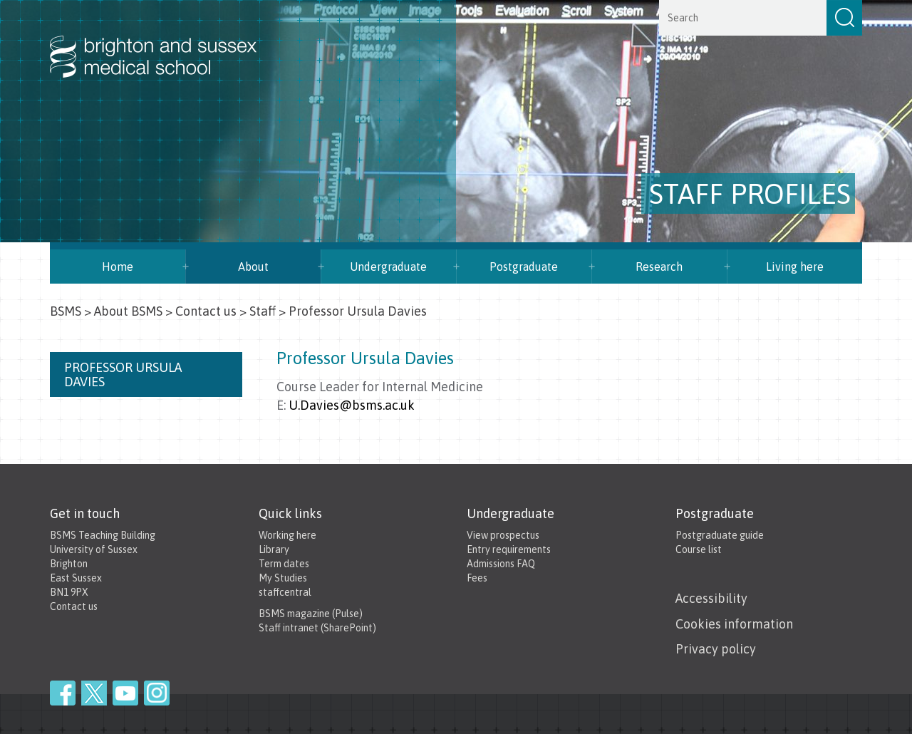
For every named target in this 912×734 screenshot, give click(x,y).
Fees (477, 578)
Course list (698, 549)
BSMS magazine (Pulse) (311, 613)
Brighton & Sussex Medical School (167, 41)
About (253, 266)
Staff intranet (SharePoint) (317, 628)
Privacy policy (715, 648)
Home (117, 266)
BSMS (65, 311)
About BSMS (128, 311)
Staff (262, 311)
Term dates (284, 563)
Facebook (63, 693)
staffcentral (285, 592)
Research (659, 266)
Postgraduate (523, 266)
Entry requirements (509, 549)
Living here (795, 266)
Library (274, 549)
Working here (287, 535)
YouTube (125, 693)
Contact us (206, 311)
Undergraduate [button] (388, 266)
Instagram (157, 693)
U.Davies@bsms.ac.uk (352, 405)
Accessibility (711, 598)
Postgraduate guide (719, 535)
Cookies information (734, 623)
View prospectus (503, 535)
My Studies (283, 578)
